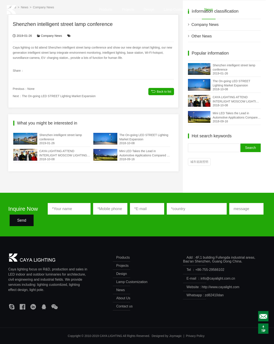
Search (250, 148)
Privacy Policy (195, 336)
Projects (128, 13)
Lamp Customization (179, 13)
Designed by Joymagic (167, 336)
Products (105, 13)
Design (149, 13)
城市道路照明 (199, 161)
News (209, 13)
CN (257, 9)
